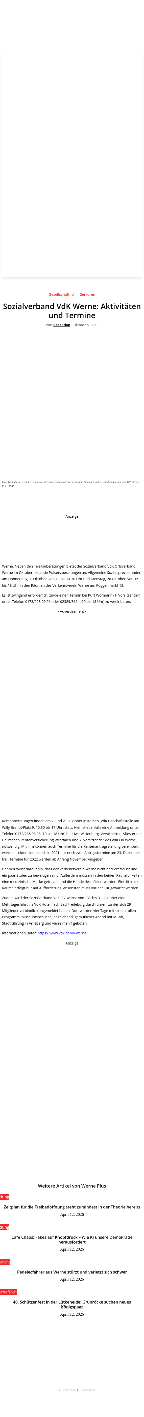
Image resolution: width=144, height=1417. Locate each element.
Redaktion (61, 325)
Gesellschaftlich (62, 295)
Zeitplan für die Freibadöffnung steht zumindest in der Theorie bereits (72, 1207)
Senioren (88, 295)
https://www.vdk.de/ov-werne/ (63, 933)
